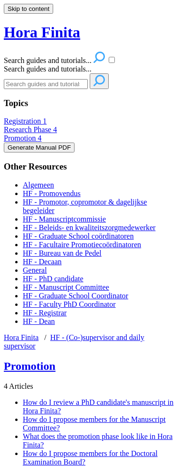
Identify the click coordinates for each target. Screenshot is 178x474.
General (35, 270)
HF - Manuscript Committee (66, 287)
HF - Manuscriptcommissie (64, 219)
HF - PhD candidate (53, 279)
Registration (25, 121)
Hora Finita (21, 337)
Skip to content (28, 8)
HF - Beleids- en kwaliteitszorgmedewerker (89, 228)
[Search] (46, 84)
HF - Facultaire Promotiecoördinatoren (82, 245)
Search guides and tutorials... (48, 69)
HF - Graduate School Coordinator (75, 296)
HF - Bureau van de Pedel (62, 253)
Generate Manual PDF (39, 147)
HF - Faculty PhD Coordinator (69, 304)
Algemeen (38, 185)
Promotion (23, 138)
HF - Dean (39, 321)
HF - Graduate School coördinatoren (78, 236)
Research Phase (30, 129)
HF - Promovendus (52, 193)
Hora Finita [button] (42, 32)
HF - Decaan (42, 262)
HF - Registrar (44, 313)
